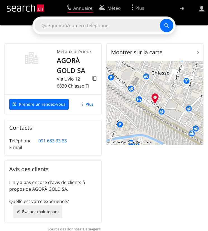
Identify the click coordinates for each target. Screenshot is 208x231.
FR (182, 8)
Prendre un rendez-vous (42, 104)
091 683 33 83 (52, 141)
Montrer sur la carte (136, 52)
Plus (90, 104)
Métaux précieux (74, 51)
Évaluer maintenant (40, 211)
